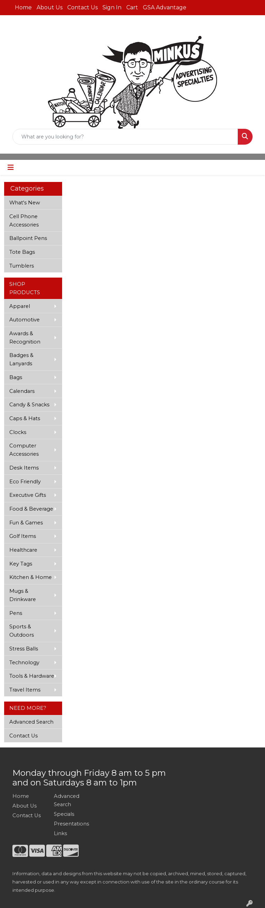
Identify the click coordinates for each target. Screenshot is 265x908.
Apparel (19, 306)
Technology (24, 662)
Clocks (17, 432)
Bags (15, 377)
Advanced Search (31, 722)
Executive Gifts (27, 495)
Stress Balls (23, 649)
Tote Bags (22, 252)
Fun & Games (26, 523)
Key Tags (20, 564)
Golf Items (22, 536)
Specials (64, 814)
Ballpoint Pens (28, 238)
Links (60, 833)
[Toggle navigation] (10, 167)
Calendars (22, 391)
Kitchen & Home (30, 577)
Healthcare (23, 550)
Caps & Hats (24, 418)
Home (23, 7)
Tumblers (21, 266)
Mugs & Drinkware (22, 595)
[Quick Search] (125, 137)
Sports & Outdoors (21, 631)
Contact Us (82, 7)
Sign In (111, 7)
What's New (24, 203)
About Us (49, 7)
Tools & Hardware (31, 676)
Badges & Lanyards (21, 359)
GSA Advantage (164, 7)
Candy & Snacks (29, 405)
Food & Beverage (31, 509)
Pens (15, 613)
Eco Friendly (25, 482)
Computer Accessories (24, 450)
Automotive (24, 320)
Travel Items (24, 690)
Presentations (70, 824)
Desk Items (24, 468)
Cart (132, 7)
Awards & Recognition (24, 337)
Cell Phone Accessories (24, 220)
